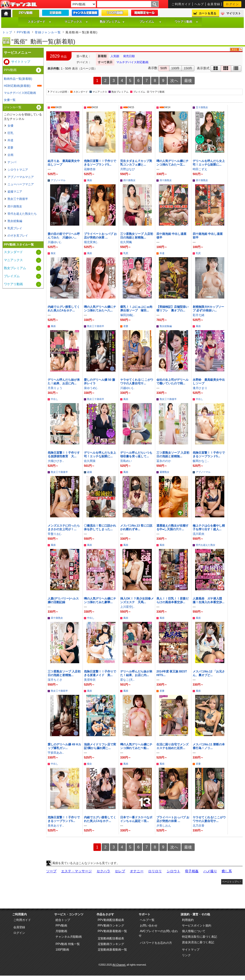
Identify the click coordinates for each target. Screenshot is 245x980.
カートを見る (207, 13)
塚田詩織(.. (127, 315)
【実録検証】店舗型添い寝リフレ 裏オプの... (172, 308)
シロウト (173, 871)
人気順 (114, 56)
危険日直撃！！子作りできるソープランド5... (100, 162)
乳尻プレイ (15, 228)
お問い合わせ (148, 925)
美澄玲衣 (90, 679)
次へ (174, 81)
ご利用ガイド (181, 4)
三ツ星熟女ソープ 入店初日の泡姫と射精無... (136, 235)
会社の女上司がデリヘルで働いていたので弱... (172, 381)
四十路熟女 (129, 180)
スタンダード (39, 21)
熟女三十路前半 (95, 326)
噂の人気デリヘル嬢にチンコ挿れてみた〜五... (172, 162)
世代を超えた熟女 (205, 545)
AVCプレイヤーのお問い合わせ (158, 933)
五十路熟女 (202, 107)
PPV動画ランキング (111, 925)
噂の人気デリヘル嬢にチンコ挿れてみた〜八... (100, 308)
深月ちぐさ (55, 679)
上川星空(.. (127, 607)
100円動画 (62, 949)
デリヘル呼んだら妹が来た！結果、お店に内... (64, 381)
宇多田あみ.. (56, 752)
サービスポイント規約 (196, 925)
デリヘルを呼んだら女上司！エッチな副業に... (209, 162)
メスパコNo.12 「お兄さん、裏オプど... (209, 673)
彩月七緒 (198, 315)
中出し (54, 399)
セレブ (120, 871)
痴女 (53, 253)
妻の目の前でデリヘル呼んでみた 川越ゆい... (64, 235)
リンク (186, 955)
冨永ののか (163, 461)
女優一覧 (10, 100)
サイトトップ (20, 61)
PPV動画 (23, 32)
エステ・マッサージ (76, 871)
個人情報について (193, 931)
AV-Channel (18, 4)
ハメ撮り (210, 871)
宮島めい (126, 461)
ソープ (51, 871)
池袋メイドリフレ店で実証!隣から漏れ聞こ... (100, 746)
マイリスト (233, 13)
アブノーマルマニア (21, 177)
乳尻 (125, 253)
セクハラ (103, 871)
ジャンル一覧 (12, 107)
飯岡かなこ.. (201, 461)
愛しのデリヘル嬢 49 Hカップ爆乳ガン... (64, 746)
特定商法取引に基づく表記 (199, 936)
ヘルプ (199, 4)
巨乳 (10, 133)
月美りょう (55, 388)
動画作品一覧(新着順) (18, 78)
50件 (163, 68)
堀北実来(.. (91, 242)
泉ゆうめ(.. (91, 388)
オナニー (137, 871)
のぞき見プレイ (18, 235)
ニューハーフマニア (21, 184)
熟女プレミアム (112, 21)
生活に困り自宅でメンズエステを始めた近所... (172, 746)
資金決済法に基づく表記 (198, 942)
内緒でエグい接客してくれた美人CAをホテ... (64, 308)
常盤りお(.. (55, 534)
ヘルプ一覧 (147, 920)
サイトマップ (191, 949)
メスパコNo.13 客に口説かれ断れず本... (136, 527)
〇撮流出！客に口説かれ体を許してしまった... (100, 527)
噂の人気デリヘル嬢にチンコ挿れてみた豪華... (100, 600)
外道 (162, 253)
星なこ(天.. (127, 679)
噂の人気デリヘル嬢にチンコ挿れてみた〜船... (136, 746)
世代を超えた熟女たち (22, 213)
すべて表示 (105, 62)
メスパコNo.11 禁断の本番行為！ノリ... (209, 746)
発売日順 (129, 56)
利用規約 (188, 920)
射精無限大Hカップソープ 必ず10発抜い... (208, 308)
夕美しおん (163, 825)
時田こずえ (200, 169)
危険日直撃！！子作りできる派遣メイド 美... (100, 673)
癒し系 (227, 871)
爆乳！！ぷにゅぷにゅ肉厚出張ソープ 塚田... (136, 308)
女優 (10, 125)
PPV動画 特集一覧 (67, 944)
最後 (188, 81)
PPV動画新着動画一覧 (112, 931)
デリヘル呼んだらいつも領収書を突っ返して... (136, 454)
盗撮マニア (15, 191)
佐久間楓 (126, 242)
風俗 (89, 180)
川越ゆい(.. (55, 242)
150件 (188, 68)
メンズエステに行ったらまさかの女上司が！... (64, 527)
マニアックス (76, 21)
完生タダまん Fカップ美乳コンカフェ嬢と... (136, 162)
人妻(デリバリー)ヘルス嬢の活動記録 (63, 600)
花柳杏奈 (90, 169)
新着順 (102, 56)
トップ (7, 32)
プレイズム (150, 21)
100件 (175, 68)
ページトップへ (230, 881)
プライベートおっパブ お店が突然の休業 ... (100, 235)
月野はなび (127, 169)
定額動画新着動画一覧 (112, 949)
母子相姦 (192, 871)
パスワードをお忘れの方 (156, 943)
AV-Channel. (119, 964)
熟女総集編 (166, 326)
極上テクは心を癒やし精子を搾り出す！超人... (209, 527)
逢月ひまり (200, 388)
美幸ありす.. (56, 825)
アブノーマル (58, 180)
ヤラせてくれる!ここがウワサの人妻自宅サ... (136, 381)
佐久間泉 (90, 461)
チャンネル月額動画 (68, 936)
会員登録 (213, 4)
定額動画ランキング (111, 944)
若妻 (125, 326)
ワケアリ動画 (186, 21)
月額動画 (61, 931)
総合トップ (62, 920)
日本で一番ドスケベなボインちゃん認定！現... (136, 819)
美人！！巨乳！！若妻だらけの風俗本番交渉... (172, 600)
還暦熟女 (164, 472)
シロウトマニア (18, 169)
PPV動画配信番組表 (111, 920)
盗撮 (89, 472)
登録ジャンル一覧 (48, 32)
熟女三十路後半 (168, 399)
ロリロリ (155, 871)
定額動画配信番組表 (111, 938)
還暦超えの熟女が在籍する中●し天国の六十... (172, 527)
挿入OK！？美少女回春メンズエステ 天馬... (137, 600)
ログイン (232, 4)
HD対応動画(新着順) (17, 86)
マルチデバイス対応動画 (132, 62)
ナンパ (12, 162)
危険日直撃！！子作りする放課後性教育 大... (64, 454)
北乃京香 (198, 825)
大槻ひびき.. (56, 461)
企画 (10, 155)
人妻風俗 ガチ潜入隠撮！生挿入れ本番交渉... (208, 600)
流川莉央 (198, 534)
